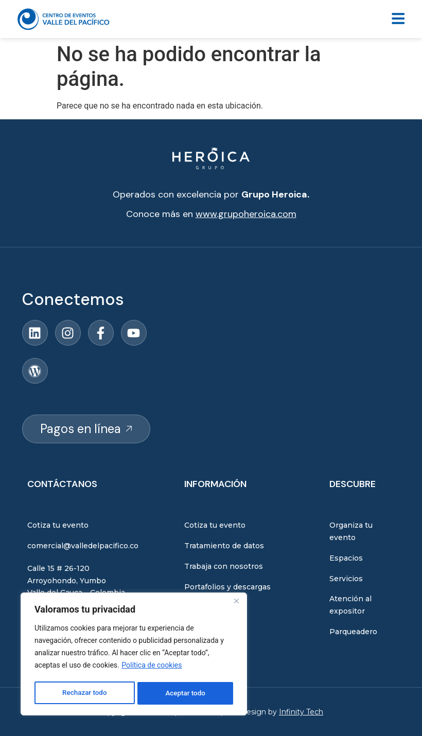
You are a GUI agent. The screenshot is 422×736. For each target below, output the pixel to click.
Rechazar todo (84, 693)
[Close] (236, 604)
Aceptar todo (185, 693)
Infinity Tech (301, 711)
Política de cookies (151, 667)
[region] (134, 655)
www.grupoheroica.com (246, 214)
